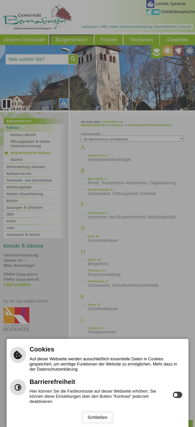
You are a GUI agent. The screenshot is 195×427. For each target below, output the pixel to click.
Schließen (97, 417)
